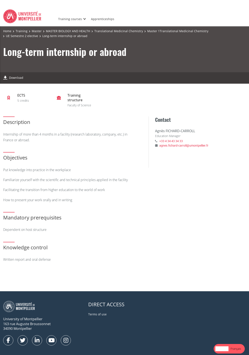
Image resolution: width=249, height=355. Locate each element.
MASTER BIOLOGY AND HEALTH (68, 31)
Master (37, 31)
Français (236, 349)
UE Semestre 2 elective (22, 36)
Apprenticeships (102, 19)
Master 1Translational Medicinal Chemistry (177, 31)
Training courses (70, 19)
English (221, 349)
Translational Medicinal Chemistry (118, 31)
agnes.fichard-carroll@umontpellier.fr (183, 145)
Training (22, 31)
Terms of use (97, 314)
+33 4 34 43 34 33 (171, 141)
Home (7, 31)
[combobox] (221, 348)
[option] (235, 348)
